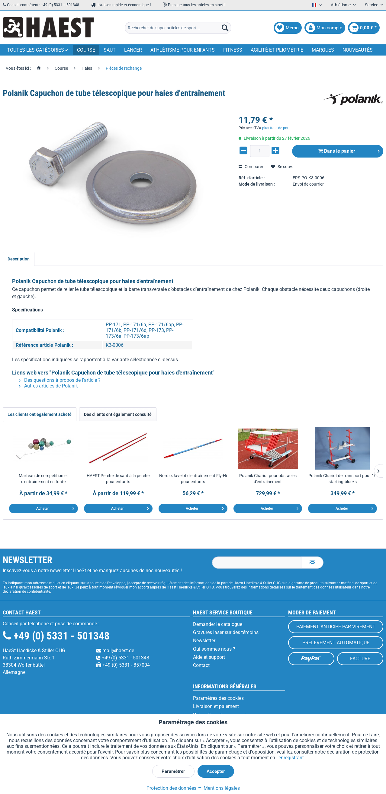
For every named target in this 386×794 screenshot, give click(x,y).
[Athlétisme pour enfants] (182, 50)
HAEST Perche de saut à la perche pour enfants (118, 478)
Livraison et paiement (216, 706)
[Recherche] (225, 28)
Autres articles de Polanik (48, 386)
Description (19, 259)
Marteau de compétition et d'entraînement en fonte (43, 478)
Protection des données (171, 788)
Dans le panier (349, 150)
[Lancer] (133, 50)
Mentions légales (219, 788)
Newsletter (204, 640)
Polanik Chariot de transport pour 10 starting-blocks (342, 478)
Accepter (216, 771)
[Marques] (322, 50)
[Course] (86, 50)
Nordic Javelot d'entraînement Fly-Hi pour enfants (193, 478)
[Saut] (109, 50)
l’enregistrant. (290, 758)
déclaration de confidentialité (26, 591)
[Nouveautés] (357, 50)
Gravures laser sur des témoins (226, 632)
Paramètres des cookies (218, 698)
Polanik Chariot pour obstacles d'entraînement (268, 478)
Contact (201, 665)
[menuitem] (178, 28)
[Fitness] (232, 50)
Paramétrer (173, 771)
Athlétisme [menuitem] (341, 4)
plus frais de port (276, 128)
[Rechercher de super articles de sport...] (178, 28)
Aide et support (209, 657)
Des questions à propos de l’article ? (60, 380)
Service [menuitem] (372, 4)
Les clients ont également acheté (40, 414)
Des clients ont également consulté (118, 414)
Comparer (251, 166)
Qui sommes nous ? (214, 649)
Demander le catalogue (217, 624)
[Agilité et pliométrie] (276, 50)
